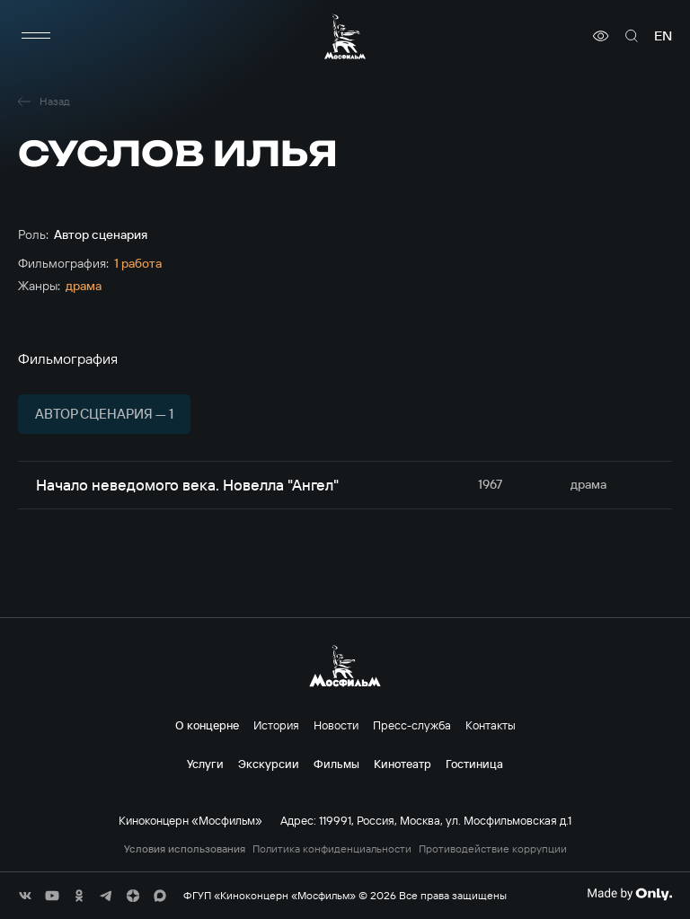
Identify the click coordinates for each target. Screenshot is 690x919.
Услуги (205, 763)
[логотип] (345, 36)
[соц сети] (25, 895)
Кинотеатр (402, 763)
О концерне (207, 725)
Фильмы (336, 763)
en (663, 36)
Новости (336, 725)
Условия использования (184, 849)
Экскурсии (268, 763)
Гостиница (474, 763)
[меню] (36, 36)
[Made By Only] (629, 894)
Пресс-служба (412, 725)
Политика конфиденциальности (331, 849)
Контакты (490, 725)
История (276, 725)
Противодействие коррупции (493, 849)
